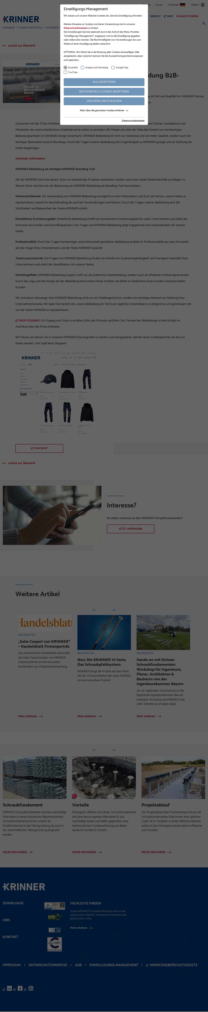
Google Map (122, 67)
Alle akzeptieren (104, 82)
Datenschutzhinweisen (76, 28)
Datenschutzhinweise (133, 121)
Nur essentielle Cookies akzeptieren (104, 91)
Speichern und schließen (104, 101)
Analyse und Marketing (96, 67)
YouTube (72, 72)
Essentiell (73, 67)
